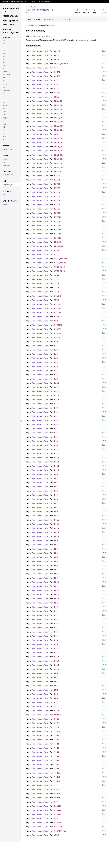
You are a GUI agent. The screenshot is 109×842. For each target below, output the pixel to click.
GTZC (56, 254)
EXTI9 (57, 213)
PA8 (56, 374)
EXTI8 (57, 209)
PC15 (56, 536)
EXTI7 (57, 204)
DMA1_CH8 (59, 130)
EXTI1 (57, 180)
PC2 (56, 482)
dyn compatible (44, 36)
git (32, 2)
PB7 (56, 437)
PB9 (56, 445)
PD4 (56, 557)
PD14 (56, 598)
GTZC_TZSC (59, 271)
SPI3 (56, 727)
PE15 (56, 669)
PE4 (56, 623)
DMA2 (56, 134)
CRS (56, 84)
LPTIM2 (57, 308)
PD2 (56, 549)
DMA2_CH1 (59, 138)
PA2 (56, 350)
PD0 (56, 540)
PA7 (56, 370)
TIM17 (57, 781)
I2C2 (56, 283)
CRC (56, 80)
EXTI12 (57, 225)
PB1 (56, 412)
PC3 (56, 486)
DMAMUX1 (58, 171)
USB (56, 818)
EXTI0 (57, 175)
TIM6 (56, 760)
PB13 (56, 462)
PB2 (56, 416)
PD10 (56, 582)
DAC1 (56, 88)
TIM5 (56, 756)
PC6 (56, 499)
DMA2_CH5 (59, 155)
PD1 (56, 545)
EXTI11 (57, 221)
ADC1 (56, 55)
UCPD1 (57, 797)
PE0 (56, 607)
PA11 (56, 387)
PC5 (56, 495)
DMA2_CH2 (59, 142)
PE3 (56, 619)
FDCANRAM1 (59, 246)
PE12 (56, 656)
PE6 (56, 632)
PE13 (56, 661)
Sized (58, 19)
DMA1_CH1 (59, 101)
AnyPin (57, 51)
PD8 (56, 574)
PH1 (56, 677)
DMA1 (56, 97)
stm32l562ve (44, 2)
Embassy (5, 2)
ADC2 (56, 59)
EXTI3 (57, 188)
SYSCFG (57, 731)
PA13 (56, 395)
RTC (56, 702)
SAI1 (56, 706)
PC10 (56, 515)
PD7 (56, 569)
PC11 (56, 520)
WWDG (56, 835)
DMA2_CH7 (59, 163)
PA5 (56, 362)
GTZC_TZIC (59, 267)
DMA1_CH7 (59, 126)
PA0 (56, 341)
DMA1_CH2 (59, 105)
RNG (56, 698)
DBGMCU (57, 92)
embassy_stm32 (32, 7)
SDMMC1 (57, 715)
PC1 (56, 478)
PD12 (56, 590)
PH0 (56, 673)
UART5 (57, 793)
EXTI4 (57, 192)
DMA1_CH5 (59, 117)
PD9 (56, 578)
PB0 (56, 408)
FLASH (57, 250)
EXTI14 (57, 233)
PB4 (56, 424)
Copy (66, 19)
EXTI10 (57, 217)
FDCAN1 (57, 242)
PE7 (56, 636)
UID (56, 802)
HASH (56, 275)
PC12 (56, 524)
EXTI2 (57, 184)
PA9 (56, 379)
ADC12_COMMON (61, 63)
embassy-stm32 (18, 2)
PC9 (56, 511)
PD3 (56, 553)
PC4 (56, 491)
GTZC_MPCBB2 (60, 262)
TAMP (56, 735)
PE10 (56, 648)
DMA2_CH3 (59, 146)
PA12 (56, 391)
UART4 (57, 789)
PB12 (56, 457)
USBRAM (57, 822)
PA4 (56, 358)
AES (56, 68)
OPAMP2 (57, 333)
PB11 (56, 453)
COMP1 (57, 72)
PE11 (56, 652)
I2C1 (56, 279)
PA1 (56, 345)
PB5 (56, 428)
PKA (56, 686)
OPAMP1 (57, 329)
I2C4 (56, 292)
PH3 (56, 681)
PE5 (56, 627)
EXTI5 (57, 196)
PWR (56, 690)
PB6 (56, 433)
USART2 (57, 810)
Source (28, 12)
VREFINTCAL (60, 831)
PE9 (56, 644)
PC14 (56, 532)
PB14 (56, 466)
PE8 (56, 640)
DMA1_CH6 (59, 121)
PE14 (56, 665)
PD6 (56, 565)
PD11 (56, 586)
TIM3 (56, 748)
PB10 (56, 449)
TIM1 (56, 739)
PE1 (56, 611)
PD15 (56, 603)
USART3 (57, 814)
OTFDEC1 (58, 337)
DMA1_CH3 (59, 109)
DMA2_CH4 (59, 151)
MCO (56, 321)
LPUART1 (58, 316)
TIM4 (56, 752)
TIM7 (56, 764)
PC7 (56, 503)
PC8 (56, 507)
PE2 (56, 615)
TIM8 (56, 768)
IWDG (56, 300)
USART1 (57, 806)
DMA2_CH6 (59, 159)
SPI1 (56, 719)
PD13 (56, 594)
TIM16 (57, 777)
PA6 (56, 366)
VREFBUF (58, 827)
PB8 (56, 441)
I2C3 (56, 287)
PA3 (56, 354)
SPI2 (56, 723)
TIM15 (57, 773)
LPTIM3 (57, 312)
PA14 (56, 399)
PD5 (56, 561)
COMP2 (57, 76)
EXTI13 (57, 229)
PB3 (56, 420)
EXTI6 (57, 200)
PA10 (56, 383)
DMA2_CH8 (59, 167)
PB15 (56, 470)
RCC (56, 694)
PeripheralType (40, 51)
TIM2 (56, 744)
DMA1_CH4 (59, 113)
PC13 (56, 528)
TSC (56, 785)
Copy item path (52, 9)
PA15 (56, 403)
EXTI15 (57, 238)
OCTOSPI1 (59, 325)
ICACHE (57, 296)
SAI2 (56, 710)
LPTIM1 (57, 304)
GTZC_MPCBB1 (60, 258)
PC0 (56, 474)
